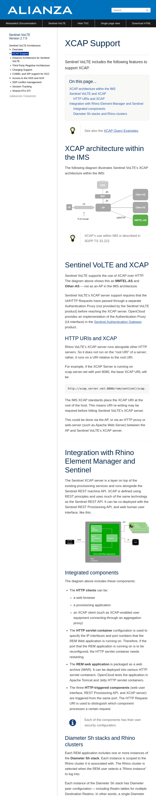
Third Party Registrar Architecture (31, 65)
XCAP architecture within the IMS (92, 89)
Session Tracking (22, 86)
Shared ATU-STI (21, 90)
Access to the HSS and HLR (28, 78)
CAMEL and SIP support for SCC (31, 73)
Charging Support (22, 69)
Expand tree (30, 96)
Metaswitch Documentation (21, 23)
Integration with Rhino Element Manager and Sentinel (106, 103)
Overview (17, 49)
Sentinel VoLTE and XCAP (87, 93)
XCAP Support (20, 53)
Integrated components (89, 108)
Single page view (110, 23)
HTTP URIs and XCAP (89, 98)
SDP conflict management (27, 82)
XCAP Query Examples (121, 131)
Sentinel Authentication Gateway (118, 322)
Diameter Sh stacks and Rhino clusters (100, 113)
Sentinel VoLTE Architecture (25, 45)
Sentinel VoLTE (57, 23)
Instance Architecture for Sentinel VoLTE (31, 59)
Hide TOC (83, 23)
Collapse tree (16, 96)
